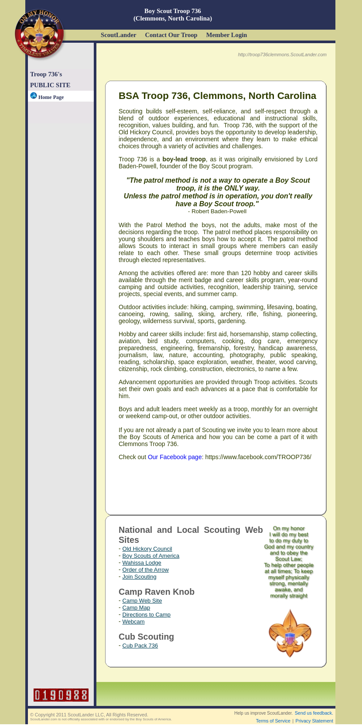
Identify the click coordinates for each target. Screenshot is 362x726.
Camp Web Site (142, 600)
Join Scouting (140, 576)
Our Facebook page (175, 456)
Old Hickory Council (147, 548)
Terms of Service (273, 720)
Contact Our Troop (171, 34)
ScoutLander (118, 34)
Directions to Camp (147, 614)
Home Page (47, 97)
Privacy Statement (314, 720)
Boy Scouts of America (151, 555)
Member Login (226, 34)
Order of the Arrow (146, 569)
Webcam (134, 621)
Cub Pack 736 (140, 645)
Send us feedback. (314, 713)
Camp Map (136, 607)
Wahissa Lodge (142, 562)
